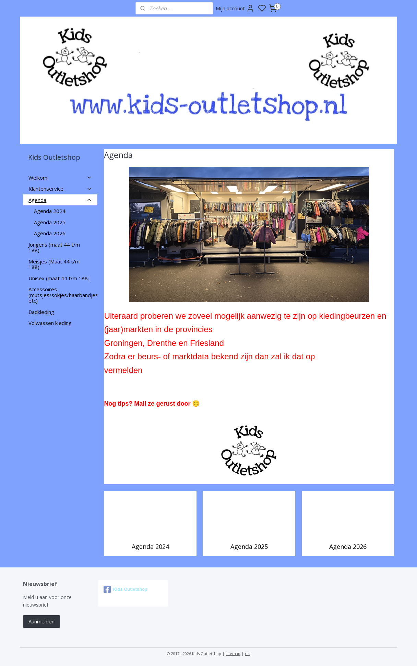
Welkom (60, 177)
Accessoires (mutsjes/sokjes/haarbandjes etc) (62, 295)
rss (247, 653)
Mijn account (235, 8)
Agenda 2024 (150, 546)
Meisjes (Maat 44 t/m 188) (54, 264)
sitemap (233, 653)
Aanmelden (41, 621)
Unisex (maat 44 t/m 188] (59, 278)
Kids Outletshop (125, 589)
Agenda (60, 199)
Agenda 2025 (248, 546)
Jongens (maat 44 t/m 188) (54, 247)
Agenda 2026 (347, 546)
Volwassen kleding (50, 322)
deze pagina (339, 356)
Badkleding (41, 311)
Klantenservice (60, 188)
